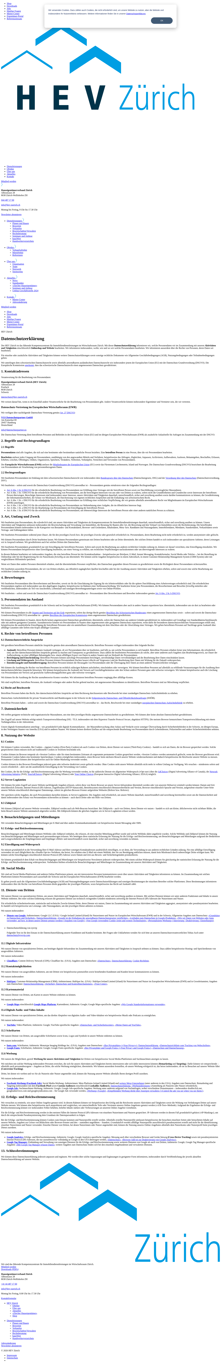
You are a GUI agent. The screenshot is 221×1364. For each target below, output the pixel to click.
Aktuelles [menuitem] (16, 1311)
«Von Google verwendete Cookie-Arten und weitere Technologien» (116, 920)
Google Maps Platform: (45, 1004)
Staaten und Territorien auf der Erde (48, 612)
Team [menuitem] (14, 266)
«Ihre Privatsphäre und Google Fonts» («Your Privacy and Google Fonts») (117, 1048)
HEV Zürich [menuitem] (12, 1303)
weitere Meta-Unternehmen (131, 1083)
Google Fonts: (13, 1048)
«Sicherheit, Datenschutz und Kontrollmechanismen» (68, 984)
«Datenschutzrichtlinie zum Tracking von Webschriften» (184, 1045)
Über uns (11, 171)
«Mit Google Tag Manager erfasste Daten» (35, 1145)
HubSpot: (11, 981)
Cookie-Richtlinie (141, 961)
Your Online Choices (84, 774)
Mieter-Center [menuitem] (13, 13)
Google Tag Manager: (17, 1142)
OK (161, 20)
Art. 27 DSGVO (67, 412)
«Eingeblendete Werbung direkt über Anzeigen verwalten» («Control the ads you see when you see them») (155, 1091)
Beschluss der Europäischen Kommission (68, 615)
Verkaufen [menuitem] (17, 228)
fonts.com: (12, 1045)
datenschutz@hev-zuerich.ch (14, 397)
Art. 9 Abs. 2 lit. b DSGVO (167, 593)
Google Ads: (12, 1088)
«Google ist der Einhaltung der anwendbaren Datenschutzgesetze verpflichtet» (92, 918)
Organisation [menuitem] (18, 264)
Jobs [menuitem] (9, 8)
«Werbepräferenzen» (141, 1086)
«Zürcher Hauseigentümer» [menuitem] (24, 285)
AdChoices (163, 771)
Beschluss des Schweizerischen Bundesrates (126, 612)
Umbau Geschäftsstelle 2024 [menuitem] (25, 290)
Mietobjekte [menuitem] (17, 252)
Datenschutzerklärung (135, 14)
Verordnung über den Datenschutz (180, 478)
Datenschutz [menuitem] (12, 1358)
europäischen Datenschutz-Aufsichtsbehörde (162, 703)
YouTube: (11, 1025)
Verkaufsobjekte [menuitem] (19, 250)
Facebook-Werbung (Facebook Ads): (24, 1083)
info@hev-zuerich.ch (10, 205)
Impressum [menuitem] (12, 1355)
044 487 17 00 (7, 200)
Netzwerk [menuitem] (16, 269)
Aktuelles (11, 174)
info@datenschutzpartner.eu (13, 430)
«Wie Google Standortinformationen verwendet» (143, 1004)
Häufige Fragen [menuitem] (14, 11)
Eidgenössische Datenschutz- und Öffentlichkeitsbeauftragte (119, 698)
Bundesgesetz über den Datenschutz (117, 478)
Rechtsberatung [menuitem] (19, 233)
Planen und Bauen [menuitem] (20, 223)
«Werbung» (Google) (96, 1091)
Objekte (10, 169)
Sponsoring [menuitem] (17, 271)
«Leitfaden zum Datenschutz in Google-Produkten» (152, 918)
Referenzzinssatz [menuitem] (14, 18)
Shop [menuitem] (9, 3)
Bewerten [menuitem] (16, 226)
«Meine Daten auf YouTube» (128, 1025)
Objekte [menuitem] (16, 1305)
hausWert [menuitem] (16, 238)
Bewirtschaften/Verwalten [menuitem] (24, 231)
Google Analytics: (15, 1137)
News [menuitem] (14, 280)
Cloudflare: (12, 961)
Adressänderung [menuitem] (19, 302)
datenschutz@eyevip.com (18, 935)
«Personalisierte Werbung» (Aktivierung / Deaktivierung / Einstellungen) (181, 920)
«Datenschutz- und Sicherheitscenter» (97, 1025)
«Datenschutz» (104, 961)
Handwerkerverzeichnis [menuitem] (23, 241)
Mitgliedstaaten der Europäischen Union (71, 464)
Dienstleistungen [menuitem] (14, 1320)
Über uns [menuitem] (16, 1308)
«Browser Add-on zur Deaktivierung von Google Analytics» (149, 1139)
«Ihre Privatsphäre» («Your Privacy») (120, 1045)
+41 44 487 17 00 (9, 1284)
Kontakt (10, 176)
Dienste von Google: (16, 915)
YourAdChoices (35, 774)
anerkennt (29, 365)
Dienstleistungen (14, 166)
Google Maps (13, 1004)
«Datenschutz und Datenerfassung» (168, 1048)
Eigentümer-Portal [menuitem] (15, 16)
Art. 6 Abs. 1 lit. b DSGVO (19, 490)
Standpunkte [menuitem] (18, 283)
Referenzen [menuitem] (17, 255)
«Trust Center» (100, 984)
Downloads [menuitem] (12, 6)
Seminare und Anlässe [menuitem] (22, 236)
